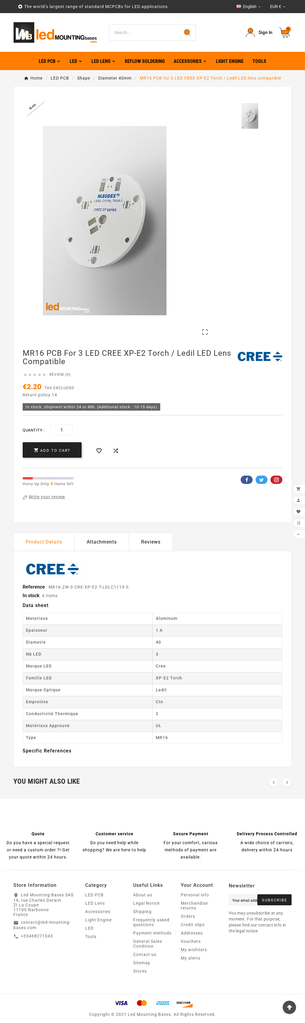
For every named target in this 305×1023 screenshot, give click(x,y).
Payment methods (152, 933)
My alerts (190, 958)
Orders (188, 916)
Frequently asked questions (151, 922)
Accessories (98, 911)
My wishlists (194, 949)
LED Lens (95, 903)
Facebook (247, 480)
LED (89, 928)
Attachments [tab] (102, 542)
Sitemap (141, 962)
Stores (140, 971)
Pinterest (276, 480)
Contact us (144, 954)
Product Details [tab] (44, 542)
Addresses (192, 933)
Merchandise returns (194, 905)
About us (142, 894)
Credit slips (193, 924)
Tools (91, 936)
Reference (34, 587)
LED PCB (94, 894)
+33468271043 (37, 936)
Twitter (261, 480)
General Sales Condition (147, 944)
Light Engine (98, 920)
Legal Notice (146, 903)
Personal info (195, 894)
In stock (31, 595)
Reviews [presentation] (151, 542)
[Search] (144, 32)
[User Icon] (259, 32)
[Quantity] (61, 429)
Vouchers (191, 941)
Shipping (142, 911)
